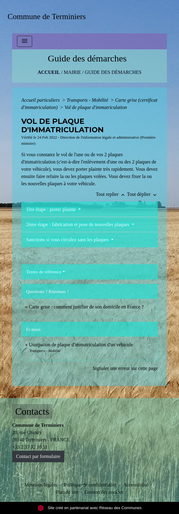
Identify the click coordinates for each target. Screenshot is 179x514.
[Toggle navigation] (24, 41)
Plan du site (67, 492)
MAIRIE (72, 72)
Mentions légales (41, 484)
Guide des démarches (113, 72)
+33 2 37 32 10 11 (29, 447)
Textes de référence (43, 271)
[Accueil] (49, 16)
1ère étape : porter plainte (51, 209)
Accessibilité (135, 484)
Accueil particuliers (41, 100)
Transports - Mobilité (87, 100)
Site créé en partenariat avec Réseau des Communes (90, 508)
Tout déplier (142, 194)
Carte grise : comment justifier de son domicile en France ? (86, 306)
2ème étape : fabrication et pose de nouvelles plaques (78, 224)
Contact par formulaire (38, 456)
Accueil (49, 72)
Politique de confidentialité (90, 484)
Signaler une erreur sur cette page (125, 368)
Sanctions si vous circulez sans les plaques (68, 239)
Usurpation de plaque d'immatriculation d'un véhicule (81, 344)
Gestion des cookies (104, 492)
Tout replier (111, 194)
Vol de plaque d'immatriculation (96, 107)
